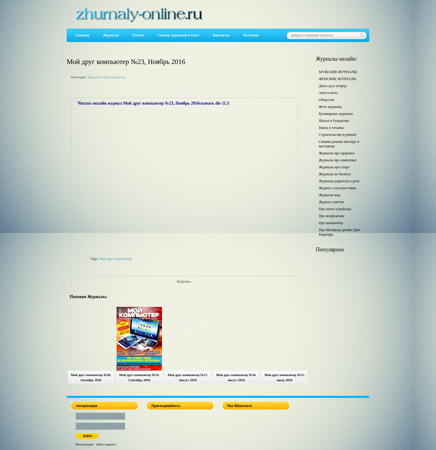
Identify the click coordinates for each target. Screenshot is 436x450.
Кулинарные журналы (336, 114)
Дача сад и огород (332, 86)
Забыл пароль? (106, 444)
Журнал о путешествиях (337, 188)
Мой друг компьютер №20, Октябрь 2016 (91, 377)
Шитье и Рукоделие (334, 121)
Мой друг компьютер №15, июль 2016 (285, 377)
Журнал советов (331, 202)
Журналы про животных (337, 160)
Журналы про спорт (334, 167)
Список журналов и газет (178, 35)
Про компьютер (114, 77)
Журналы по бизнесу (335, 174)
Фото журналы (330, 107)
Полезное (250, 35)
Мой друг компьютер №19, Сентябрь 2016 (139, 377)
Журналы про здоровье (337, 153)
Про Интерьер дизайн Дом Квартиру (339, 232)
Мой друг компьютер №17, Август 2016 (188, 377)
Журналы (111, 35)
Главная (82, 35)
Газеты (138, 35)
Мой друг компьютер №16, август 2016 (236, 377)
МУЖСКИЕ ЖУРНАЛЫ (338, 72)
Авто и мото (328, 93)
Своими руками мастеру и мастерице (339, 143)
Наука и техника (331, 128)
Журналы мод (329, 195)
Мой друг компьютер (115, 259)
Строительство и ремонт (338, 135)
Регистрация (84, 444)
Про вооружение (332, 216)
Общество (327, 100)
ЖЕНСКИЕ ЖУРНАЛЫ (337, 79)
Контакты (221, 35)
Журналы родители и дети (339, 181)
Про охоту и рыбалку (335, 209)
